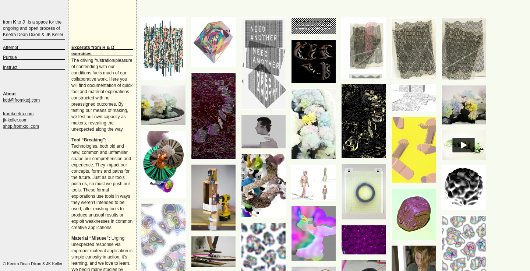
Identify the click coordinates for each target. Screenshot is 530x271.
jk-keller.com (15, 120)
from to (14, 22)
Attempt (10, 47)
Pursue (10, 57)
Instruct (10, 67)
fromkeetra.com (18, 113)
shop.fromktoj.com (21, 126)
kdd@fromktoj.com (21, 100)
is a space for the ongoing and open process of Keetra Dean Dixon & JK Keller (33, 28)
